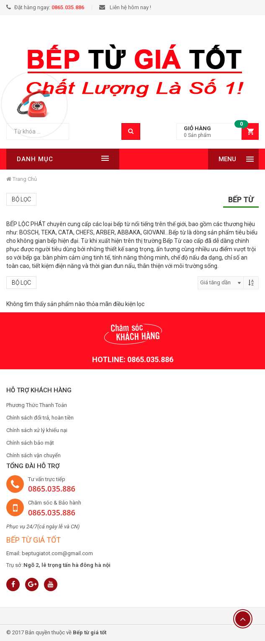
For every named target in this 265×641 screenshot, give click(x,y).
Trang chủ (21, 179)
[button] (217, 131)
